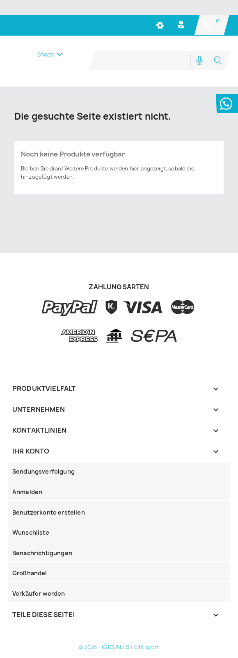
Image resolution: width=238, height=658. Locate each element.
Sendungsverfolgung (43, 471)
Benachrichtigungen (42, 552)
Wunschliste (30, 532)
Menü (48, 41)
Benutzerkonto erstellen (48, 512)
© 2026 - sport (119, 646)
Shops (45, 65)
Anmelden (27, 491)
